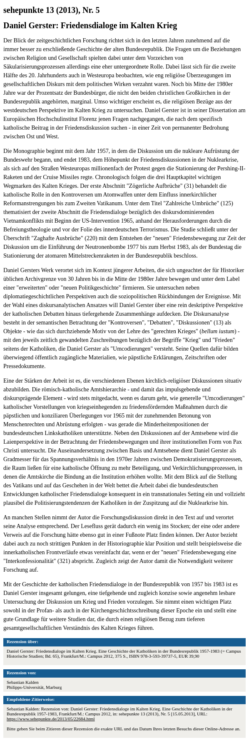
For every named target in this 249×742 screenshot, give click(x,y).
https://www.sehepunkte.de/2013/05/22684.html (51, 718)
